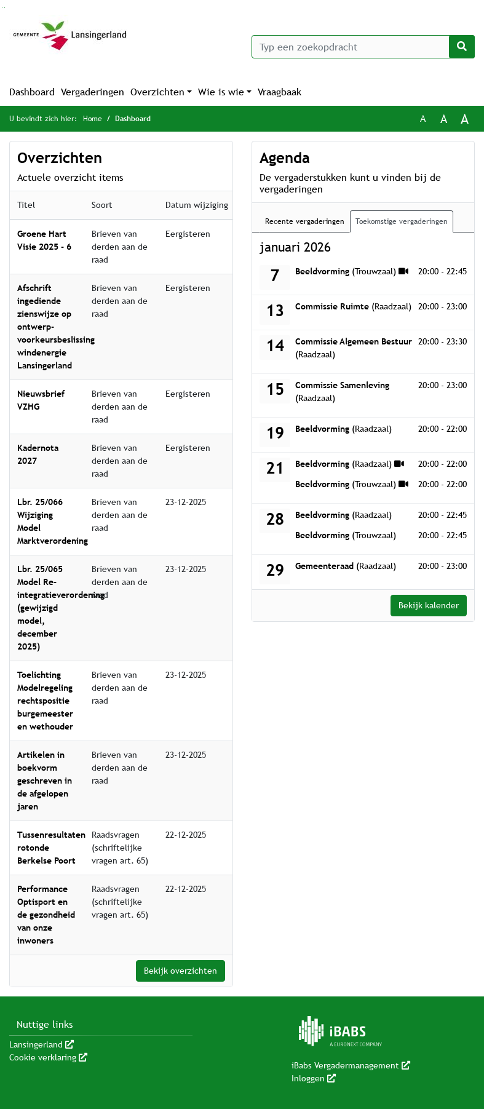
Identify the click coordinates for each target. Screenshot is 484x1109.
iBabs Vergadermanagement (351, 1065)
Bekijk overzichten (180, 971)
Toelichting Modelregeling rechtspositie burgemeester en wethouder (45, 700)
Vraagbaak (279, 92)
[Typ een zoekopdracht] (363, 46)
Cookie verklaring (48, 1057)
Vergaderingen (92, 92)
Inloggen (314, 1078)
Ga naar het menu (4, 7)
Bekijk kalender (429, 605)
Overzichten (157, 92)
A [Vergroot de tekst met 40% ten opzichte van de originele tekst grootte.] (465, 118)
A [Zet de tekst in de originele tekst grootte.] (423, 118)
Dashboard (32, 92)
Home (92, 118)
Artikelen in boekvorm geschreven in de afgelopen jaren (44, 780)
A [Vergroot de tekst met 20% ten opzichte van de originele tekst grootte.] (443, 118)
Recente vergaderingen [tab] (304, 221)
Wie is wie (221, 92)
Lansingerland (41, 1044)
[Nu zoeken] (462, 46)
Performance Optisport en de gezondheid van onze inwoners (46, 914)
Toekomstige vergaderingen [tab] (401, 221)
